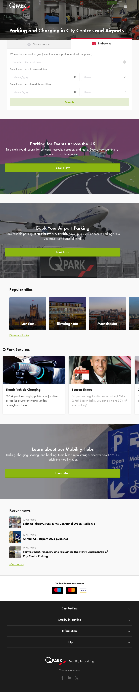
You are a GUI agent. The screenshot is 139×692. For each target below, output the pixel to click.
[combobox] (105, 77)
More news (16, 563)
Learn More (62, 472)
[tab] (39, 44)
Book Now (63, 166)
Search (69, 101)
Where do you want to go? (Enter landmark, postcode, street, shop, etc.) (51, 54)
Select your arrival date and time (28, 69)
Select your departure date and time (30, 84)
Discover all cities (19, 334)
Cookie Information (69, 669)
